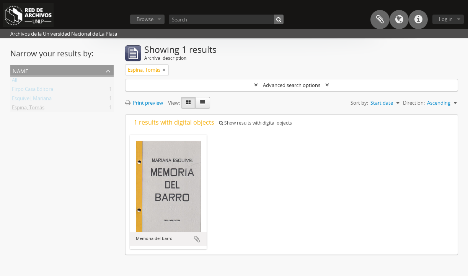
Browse (145, 19)
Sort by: (359, 102)
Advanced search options (291, 85)
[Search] (226, 19)
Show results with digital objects (255, 123)
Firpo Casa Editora (32, 90)
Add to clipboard (197, 239)
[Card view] (188, 102)
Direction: (414, 102)
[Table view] (202, 102)
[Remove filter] (164, 70)
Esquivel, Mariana (32, 99)
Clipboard (380, 19)
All (14, 81)
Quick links (418, 19)
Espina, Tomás (28, 108)
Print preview (144, 102)
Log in (446, 19)
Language (399, 19)
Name (20, 70)
